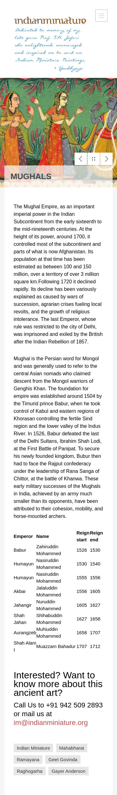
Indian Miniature (33, 748)
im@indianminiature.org (51, 723)
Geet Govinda (62, 759)
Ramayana (28, 759)
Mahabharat (71, 748)
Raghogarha (30, 771)
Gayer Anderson (68, 771)
